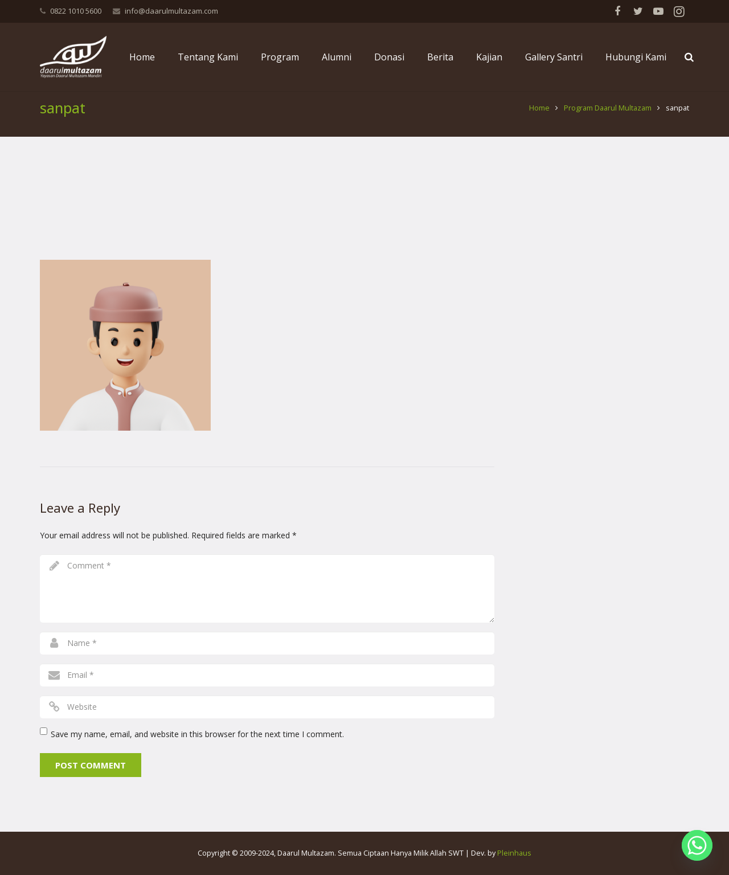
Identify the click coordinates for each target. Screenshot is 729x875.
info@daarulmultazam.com (171, 11)
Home (539, 119)
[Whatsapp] (697, 845)
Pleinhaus (514, 853)
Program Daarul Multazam (608, 119)
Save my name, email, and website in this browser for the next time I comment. (197, 744)
